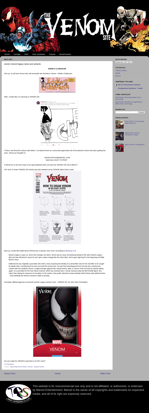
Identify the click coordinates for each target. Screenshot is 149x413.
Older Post (105, 373)
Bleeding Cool (70, 251)
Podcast (52, 54)
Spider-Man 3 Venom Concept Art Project (132, 134)
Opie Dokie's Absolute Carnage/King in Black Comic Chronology (128, 103)
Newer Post (9, 373)
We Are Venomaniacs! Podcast (129, 85)
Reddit (117, 73)
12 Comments (9, 364)
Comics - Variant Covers (35, 367)
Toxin (26, 54)
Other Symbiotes (38, 54)
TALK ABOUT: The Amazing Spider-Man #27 (134, 122)
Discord (118, 76)
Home (58, 373)
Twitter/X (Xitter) (121, 70)
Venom (7, 54)
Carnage (17, 54)
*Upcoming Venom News (18, 367)
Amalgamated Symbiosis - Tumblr (130, 88)
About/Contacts (65, 54)
